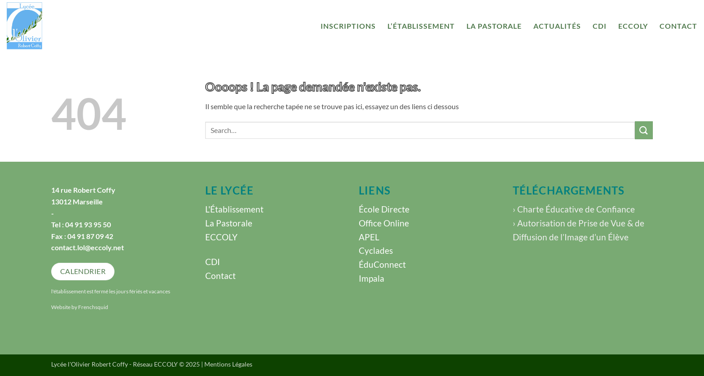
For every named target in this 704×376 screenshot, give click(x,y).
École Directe (384, 209)
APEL (369, 237)
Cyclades (376, 250)
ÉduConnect (382, 264)
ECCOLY (633, 26)
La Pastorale (494, 26)
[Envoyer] (644, 130)
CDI (600, 26)
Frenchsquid (93, 307)
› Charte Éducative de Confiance (574, 209)
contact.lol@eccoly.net (87, 247)
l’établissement (421, 26)
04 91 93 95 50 (88, 224)
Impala (371, 278)
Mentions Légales (228, 364)
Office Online (384, 223)
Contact (678, 26)
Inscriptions (348, 26)
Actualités (557, 26)
